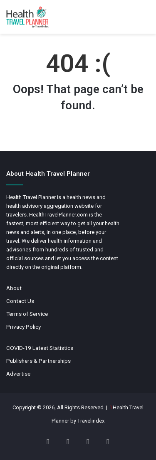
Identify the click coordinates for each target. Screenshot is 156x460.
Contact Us (20, 301)
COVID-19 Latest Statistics (39, 347)
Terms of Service (27, 313)
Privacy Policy (23, 326)
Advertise (18, 373)
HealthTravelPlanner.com (58, 215)
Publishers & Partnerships (38, 360)
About (14, 288)
